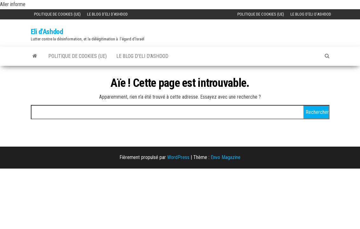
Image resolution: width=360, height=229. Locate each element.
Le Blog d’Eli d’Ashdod (107, 14)
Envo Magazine (226, 157)
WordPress (178, 157)
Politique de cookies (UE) (57, 14)
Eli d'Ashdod (47, 32)
